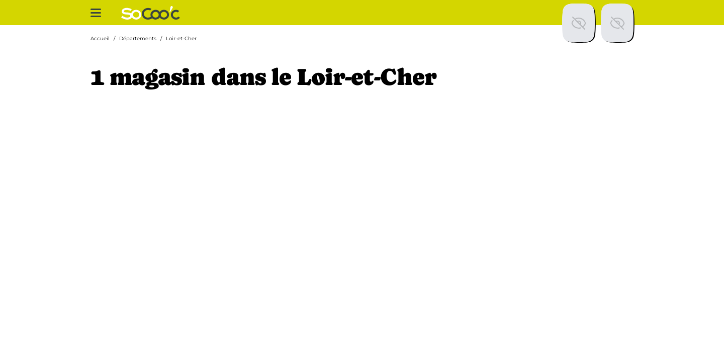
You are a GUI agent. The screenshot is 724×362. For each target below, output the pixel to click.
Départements (137, 38)
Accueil (100, 38)
